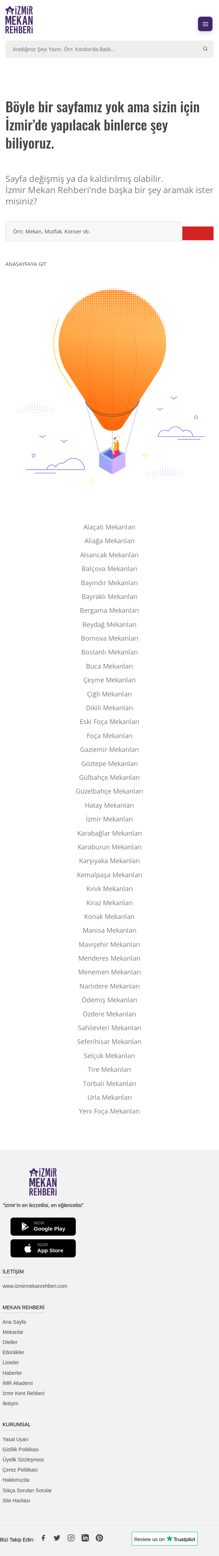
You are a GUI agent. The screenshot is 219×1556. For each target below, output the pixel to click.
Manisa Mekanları (110, 930)
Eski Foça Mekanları (110, 721)
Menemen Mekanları (109, 972)
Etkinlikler (13, 1352)
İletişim (10, 1403)
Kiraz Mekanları (109, 902)
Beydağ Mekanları (109, 624)
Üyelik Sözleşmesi (23, 1460)
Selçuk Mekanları (109, 1055)
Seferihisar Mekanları (109, 1041)
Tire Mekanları (109, 1069)
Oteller (10, 1342)
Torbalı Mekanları (109, 1083)
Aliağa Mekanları (109, 540)
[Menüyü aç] (205, 24)
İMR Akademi (18, 1383)
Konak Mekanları (109, 916)
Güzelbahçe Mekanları (109, 791)
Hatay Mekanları (109, 805)
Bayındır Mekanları (109, 582)
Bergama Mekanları (109, 610)
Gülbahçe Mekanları (109, 777)
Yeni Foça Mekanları (109, 1111)
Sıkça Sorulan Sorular (27, 1490)
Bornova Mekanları (110, 638)
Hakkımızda (16, 1480)
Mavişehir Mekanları (109, 944)
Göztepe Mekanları (109, 763)
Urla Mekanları (109, 1097)
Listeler (11, 1362)
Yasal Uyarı (15, 1439)
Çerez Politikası (20, 1470)
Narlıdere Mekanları (109, 986)
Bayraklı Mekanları (110, 596)
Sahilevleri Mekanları (109, 1027)
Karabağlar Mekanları (109, 833)
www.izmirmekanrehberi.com (35, 1286)
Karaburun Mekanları (110, 847)
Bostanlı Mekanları (109, 652)
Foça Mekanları (110, 735)
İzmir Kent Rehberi (24, 1393)
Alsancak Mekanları (109, 554)
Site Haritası (16, 1500)
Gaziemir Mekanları (109, 749)
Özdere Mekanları (109, 1014)
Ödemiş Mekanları (109, 999)
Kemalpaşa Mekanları (109, 874)
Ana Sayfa (14, 1322)
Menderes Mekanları (109, 958)
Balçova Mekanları (109, 568)
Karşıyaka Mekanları (109, 860)
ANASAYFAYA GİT (25, 264)
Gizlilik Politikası (21, 1449)
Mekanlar (13, 1332)
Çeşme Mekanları (109, 679)
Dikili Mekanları (109, 707)
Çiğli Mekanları (109, 694)
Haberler (12, 1373)
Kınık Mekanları (109, 888)
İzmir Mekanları (109, 819)
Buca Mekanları (109, 666)
